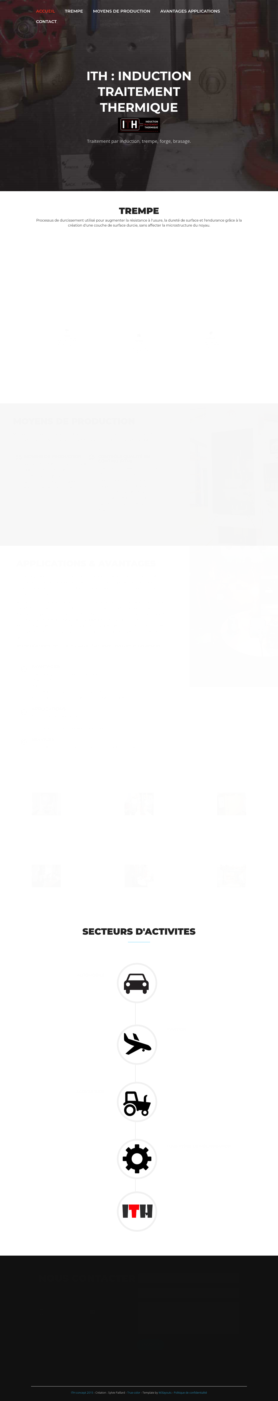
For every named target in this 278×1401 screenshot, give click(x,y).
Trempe (74, 11)
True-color (133, 1392)
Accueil (45, 11)
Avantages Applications (190, 11)
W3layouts (165, 1392)
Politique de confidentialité (190, 1392)
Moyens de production (121, 11)
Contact (46, 21)
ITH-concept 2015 (82, 1392)
